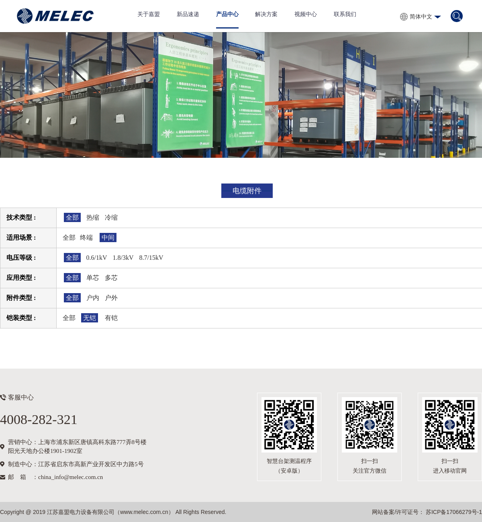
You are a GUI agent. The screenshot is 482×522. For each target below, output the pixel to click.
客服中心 (21, 397)
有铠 (111, 317)
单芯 (92, 277)
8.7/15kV (151, 257)
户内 (92, 297)
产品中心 (227, 14)
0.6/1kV (96, 257)
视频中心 (305, 14)
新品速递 (188, 14)
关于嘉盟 (148, 14)
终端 (86, 237)
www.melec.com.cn (144, 512)
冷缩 (111, 217)
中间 (108, 237)
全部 (72, 217)
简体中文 (421, 16)
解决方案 (266, 14)
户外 (111, 297)
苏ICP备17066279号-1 (453, 512)
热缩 (92, 217)
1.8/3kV (123, 257)
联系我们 (345, 14)
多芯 (111, 277)
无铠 (89, 317)
